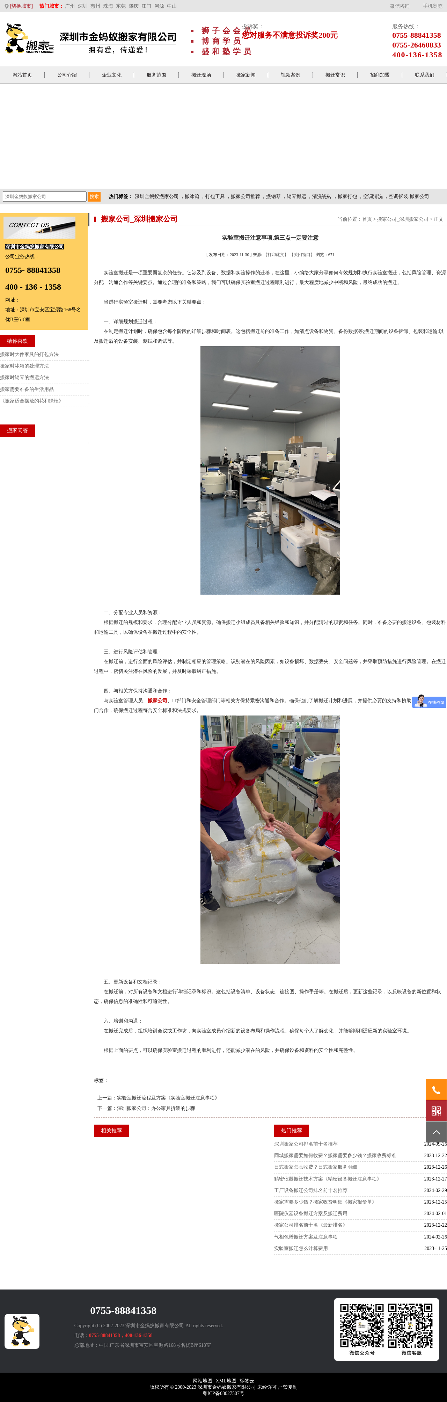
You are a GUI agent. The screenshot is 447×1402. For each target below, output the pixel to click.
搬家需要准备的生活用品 (27, 389)
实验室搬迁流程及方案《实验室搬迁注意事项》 (168, 1097)
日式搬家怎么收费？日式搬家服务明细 (315, 1167)
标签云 (247, 1380)
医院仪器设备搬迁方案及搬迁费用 (310, 1213)
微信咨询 (400, 6)
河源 (159, 6)
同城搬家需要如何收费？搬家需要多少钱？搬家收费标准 (335, 1155)
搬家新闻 (246, 75)
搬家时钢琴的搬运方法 (24, 377)
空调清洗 (373, 196)
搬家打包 (347, 196)
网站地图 (202, 1380)
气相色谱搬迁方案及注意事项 (306, 1237)
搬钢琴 (273, 196)
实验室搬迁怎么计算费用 (301, 1248)
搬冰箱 (192, 196)
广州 (70, 6)
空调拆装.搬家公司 (409, 196)
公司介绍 (67, 75)
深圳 (83, 6)
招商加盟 (380, 75)
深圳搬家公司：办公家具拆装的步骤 (156, 1108)
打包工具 (215, 196)
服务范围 (156, 75)
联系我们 (424, 75)
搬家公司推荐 (245, 196)
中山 (172, 6)
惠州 (95, 6)
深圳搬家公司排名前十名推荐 (306, 1144)
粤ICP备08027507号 (223, 1393)
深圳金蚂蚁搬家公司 (157, 196)
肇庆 (134, 6)
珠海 (108, 6)
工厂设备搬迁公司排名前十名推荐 (310, 1190)
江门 (146, 6)
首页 (367, 219)
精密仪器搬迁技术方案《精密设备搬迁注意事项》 (328, 1179)
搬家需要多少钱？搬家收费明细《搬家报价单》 (325, 1202)
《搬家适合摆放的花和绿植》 (32, 401)
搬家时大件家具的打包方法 (29, 354)
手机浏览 (432, 6)
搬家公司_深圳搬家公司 (402, 219)
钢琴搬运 (296, 196)
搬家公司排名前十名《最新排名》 (310, 1225)
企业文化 (112, 75)
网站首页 (22, 75)
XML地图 (225, 1380)
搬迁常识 (335, 75)
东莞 (121, 6)
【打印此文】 (275, 254)
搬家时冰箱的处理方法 (24, 366)
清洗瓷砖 (322, 196)
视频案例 (290, 75)
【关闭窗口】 (302, 254)
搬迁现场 (201, 75)
